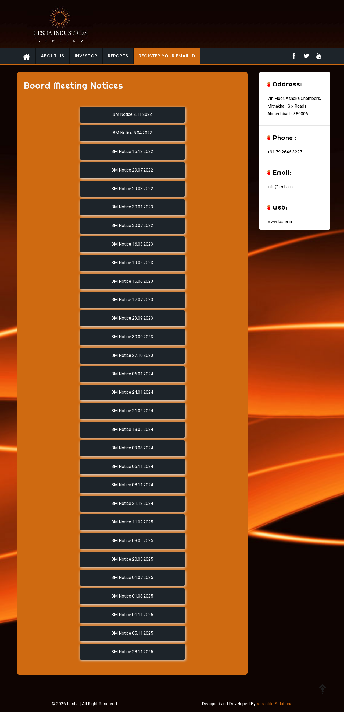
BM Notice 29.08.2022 (132, 188)
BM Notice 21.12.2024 (132, 503)
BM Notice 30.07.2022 (132, 225)
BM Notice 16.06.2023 (132, 281)
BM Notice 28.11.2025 (132, 651)
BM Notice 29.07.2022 (132, 170)
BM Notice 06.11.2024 (132, 466)
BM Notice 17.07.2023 (132, 299)
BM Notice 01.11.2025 (132, 614)
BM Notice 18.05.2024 (132, 429)
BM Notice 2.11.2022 (132, 114)
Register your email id (167, 56)
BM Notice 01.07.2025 (132, 577)
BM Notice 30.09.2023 (132, 336)
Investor (86, 56)
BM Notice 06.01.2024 (132, 373)
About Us (52, 56)
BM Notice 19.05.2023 (132, 262)
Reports (118, 56)
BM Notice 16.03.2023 (132, 244)
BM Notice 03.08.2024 (132, 448)
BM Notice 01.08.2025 (132, 596)
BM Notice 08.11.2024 (132, 484)
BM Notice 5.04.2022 (132, 132)
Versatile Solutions (274, 703)
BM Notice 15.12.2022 (132, 151)
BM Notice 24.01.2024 (132, 392)
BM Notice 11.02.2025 (132, 522)
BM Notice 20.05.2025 (132, 559)
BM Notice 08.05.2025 (132, 540)
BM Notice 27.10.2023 (132, 355)
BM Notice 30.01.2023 (132, 207)
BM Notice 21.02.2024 (132, 410)
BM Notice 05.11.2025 (132, 633)
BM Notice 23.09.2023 (132, 318)
